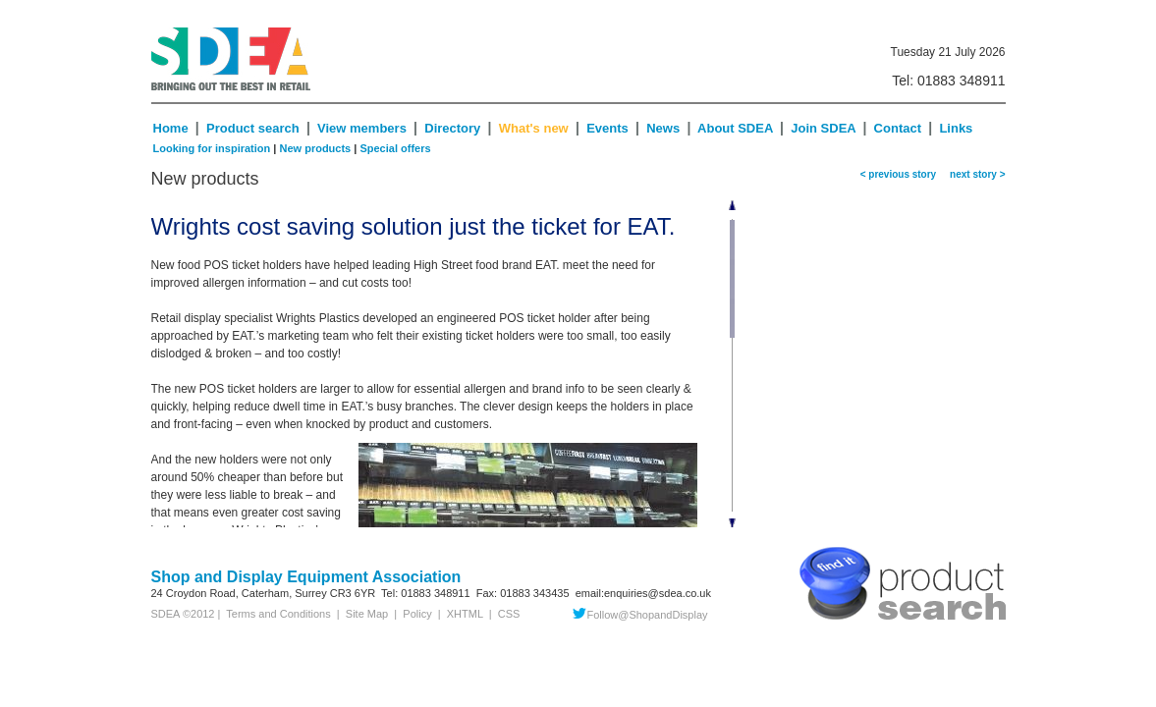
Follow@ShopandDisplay (640, 615)
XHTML (465, 614)
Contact (897, 128)
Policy (417, 614)
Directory (454, 128)
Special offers (394, 148)
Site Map (367, 614)
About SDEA (735, 128)
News (663, 128)
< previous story (898, 174)
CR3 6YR (352, 593)
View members (362, 128)
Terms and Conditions (275, 614)
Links (955, 128)
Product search (253, 128)
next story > (975, 174)
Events (607, 128)
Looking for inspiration (212, 148)
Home (171, 128)
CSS (509, 614)
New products (315, 148)
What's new (534, 128)
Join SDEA (825, 128)
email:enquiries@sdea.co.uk (643, 593)
